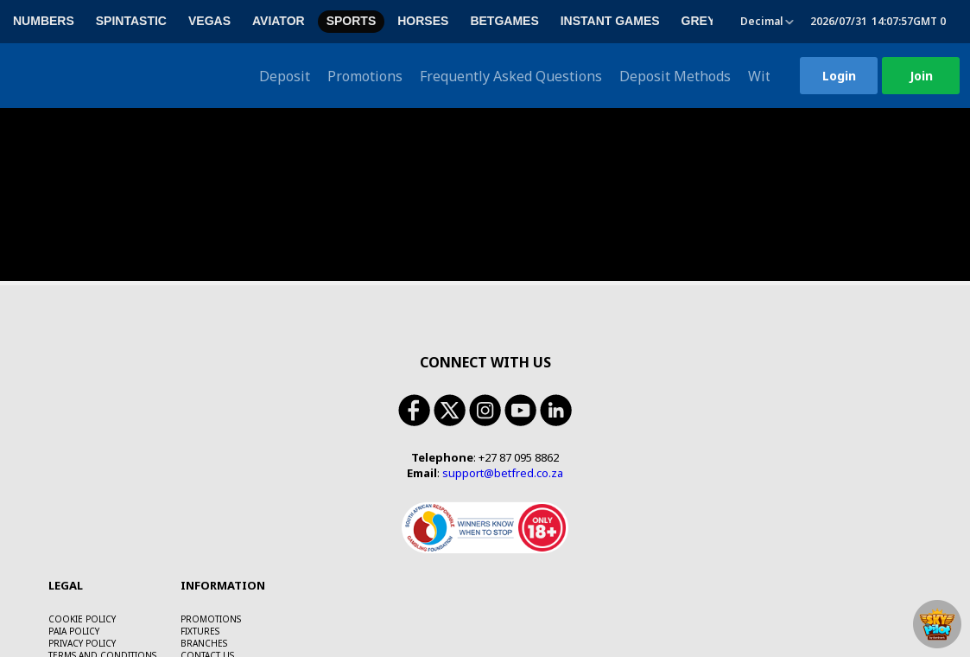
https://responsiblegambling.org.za (248, 641)
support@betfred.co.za (502, 365)
